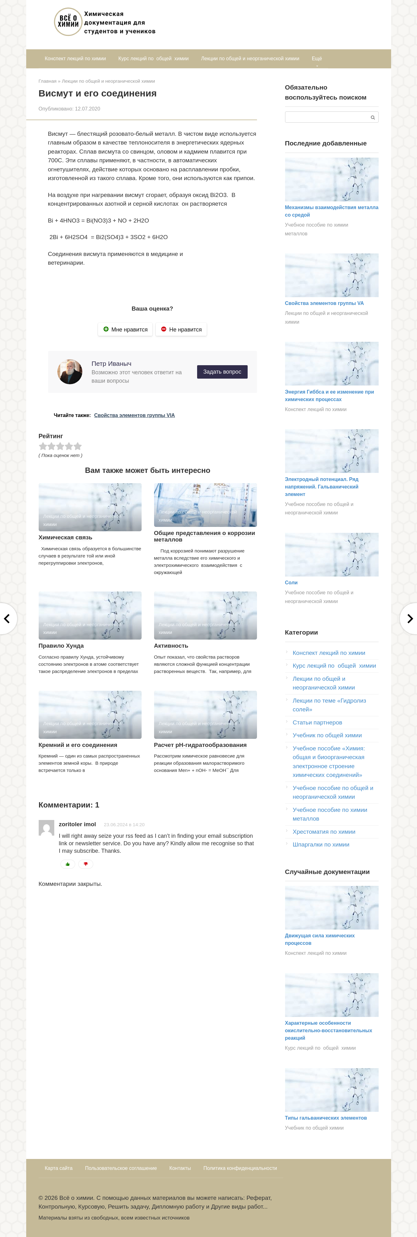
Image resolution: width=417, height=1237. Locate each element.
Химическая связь (66, 537)
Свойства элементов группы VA (324, 303)
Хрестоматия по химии (324, 831)
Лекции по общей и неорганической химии (250, 58)
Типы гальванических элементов (326, 1118)
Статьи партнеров (317, 722)
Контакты (180, 1168)
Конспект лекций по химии (75, 58)
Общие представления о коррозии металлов (204, 536)
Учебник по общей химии (327, 735)
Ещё (317, 58)
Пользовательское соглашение (121, 1168)
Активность (171, 645)
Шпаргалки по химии (321, 844)
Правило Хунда (61, 645)
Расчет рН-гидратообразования (200, 745)
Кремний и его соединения (78, 745)
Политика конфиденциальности (240, 1168)
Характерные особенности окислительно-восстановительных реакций (328, 1030)
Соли (291, 582)
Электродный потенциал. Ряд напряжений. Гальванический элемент (322, 487)
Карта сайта (59, 1168)
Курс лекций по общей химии (154, 58)
